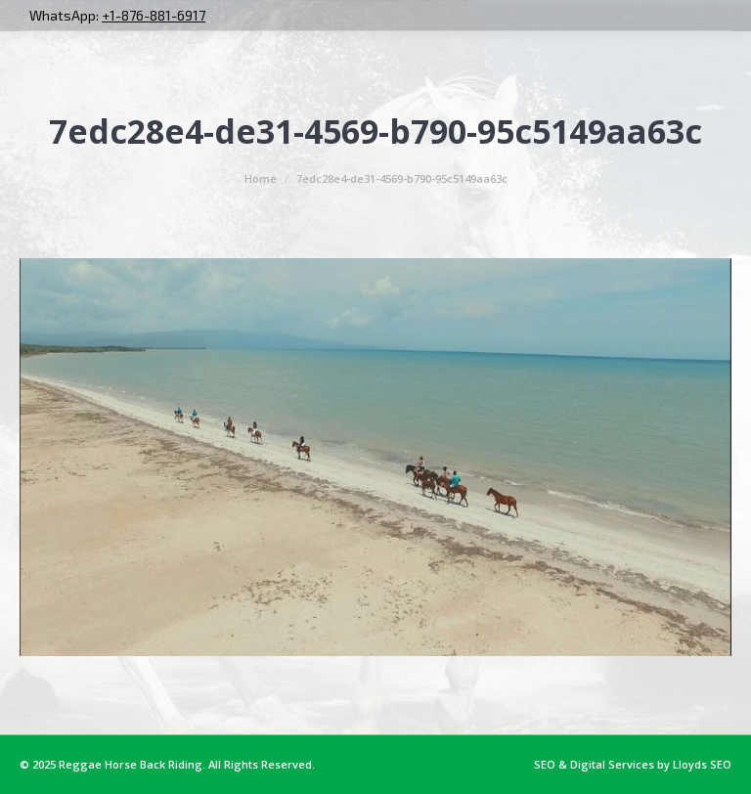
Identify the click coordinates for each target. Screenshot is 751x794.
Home (260, 178)
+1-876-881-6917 (153, 15)
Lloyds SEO (702, 764)
